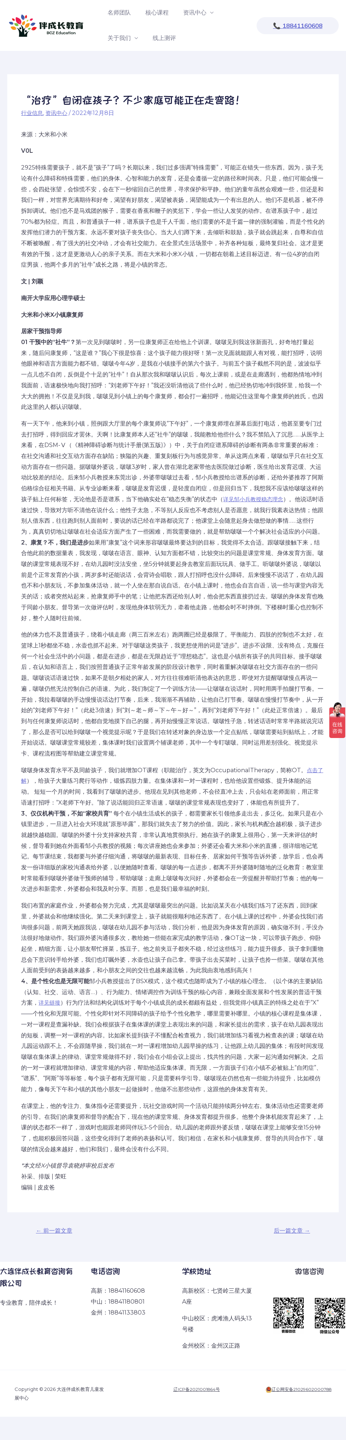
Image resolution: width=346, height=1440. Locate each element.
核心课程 (152, 12)
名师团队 (117, 12)
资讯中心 (187, 12)
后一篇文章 (290, 1231)
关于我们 (117, 38)
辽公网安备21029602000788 (299, 1390)
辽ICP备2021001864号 (195, 1390)
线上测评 (160, 38)
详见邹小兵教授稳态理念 (255, 499)
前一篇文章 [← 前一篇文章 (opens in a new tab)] (56, 1231)
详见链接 (50, 1002)
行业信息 (32, 112)
